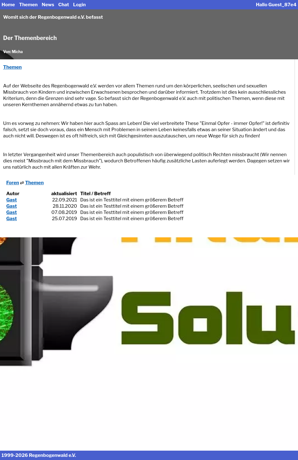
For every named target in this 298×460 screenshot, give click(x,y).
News (48, 4)
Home (8, 4)
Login (79, 4)
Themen (28, 4)
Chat (63, 4)
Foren (12, 182)
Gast (11, 200)
